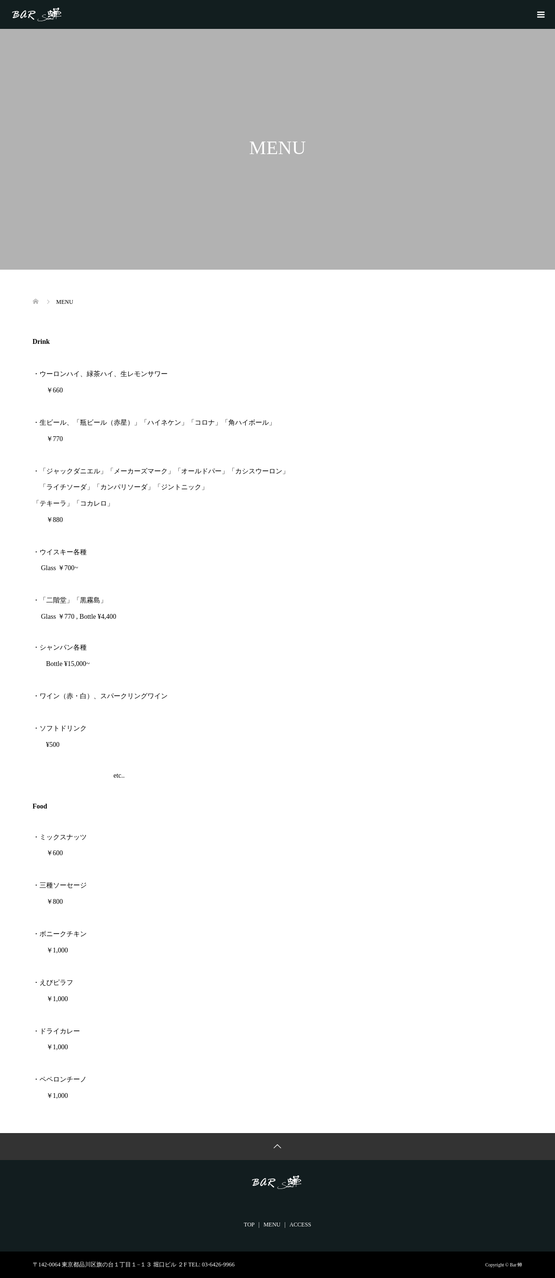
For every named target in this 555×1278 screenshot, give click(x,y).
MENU (272, 1224)
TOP (249, 1224)
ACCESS (300, 1224)
